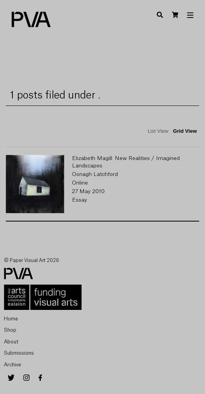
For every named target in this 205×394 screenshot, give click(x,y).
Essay (79, 200)
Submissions (19, 352)
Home (11, 318)
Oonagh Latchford (95, 174)
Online (80, 183)
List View (158, 131)
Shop (10, 329)
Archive (12, 364)
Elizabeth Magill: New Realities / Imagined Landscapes (126, 162)
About (11, 341)
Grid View (185, 131)
